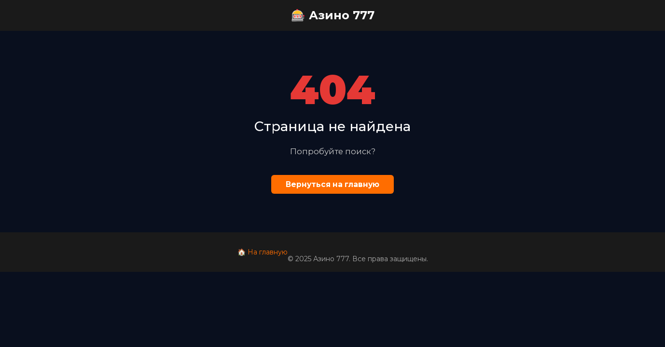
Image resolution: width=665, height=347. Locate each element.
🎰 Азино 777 (332, 15)
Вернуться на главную (332, 184)
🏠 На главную (262, 252)
